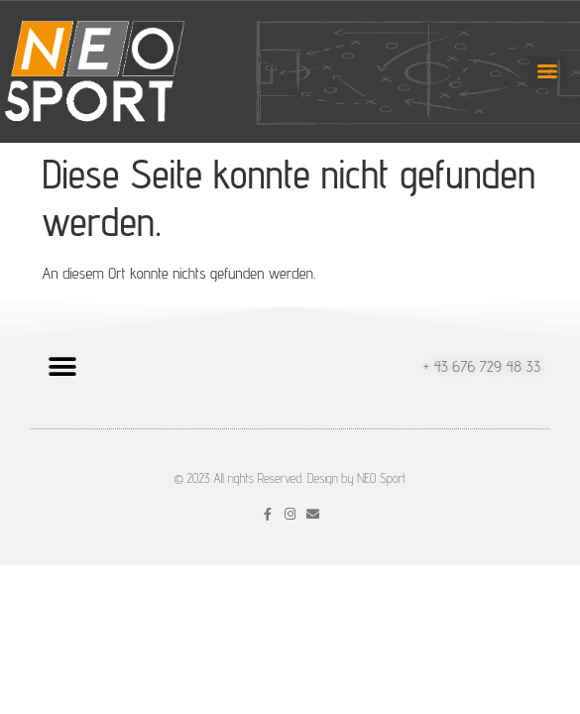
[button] (62, 366)
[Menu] (547, 71)
